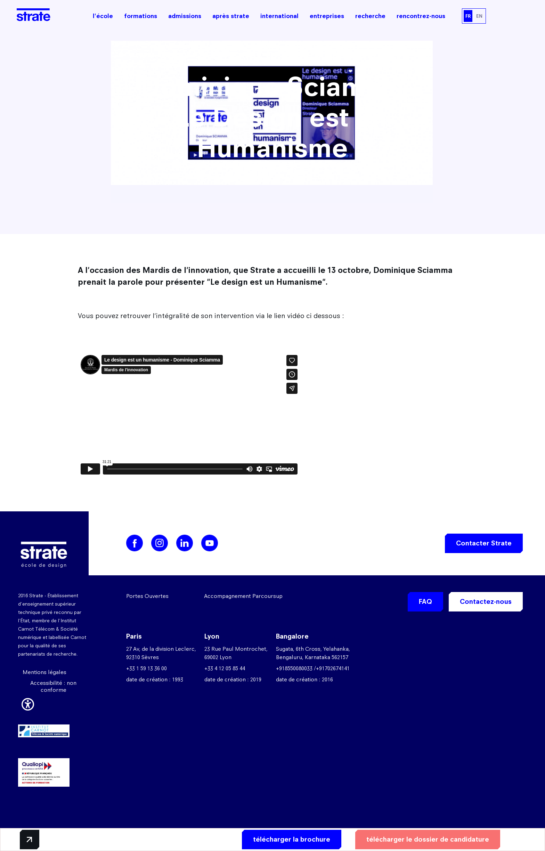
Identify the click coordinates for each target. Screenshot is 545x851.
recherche (370, 16)
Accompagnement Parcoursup (243, 596)
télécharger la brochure (291, 839)
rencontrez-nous (421, 16)
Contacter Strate (484, 543)
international (279, 16)
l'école (103, 16)
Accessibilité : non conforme (53, 686)
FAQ (425, 602)
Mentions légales (44, 672)
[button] (28, 703)
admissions (184, 16)
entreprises (327, 16)
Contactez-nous (486, 602)
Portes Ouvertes (147, 596)
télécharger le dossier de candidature (427, 839)
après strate (230, 16)
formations (140, 16)
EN (479, 16)
